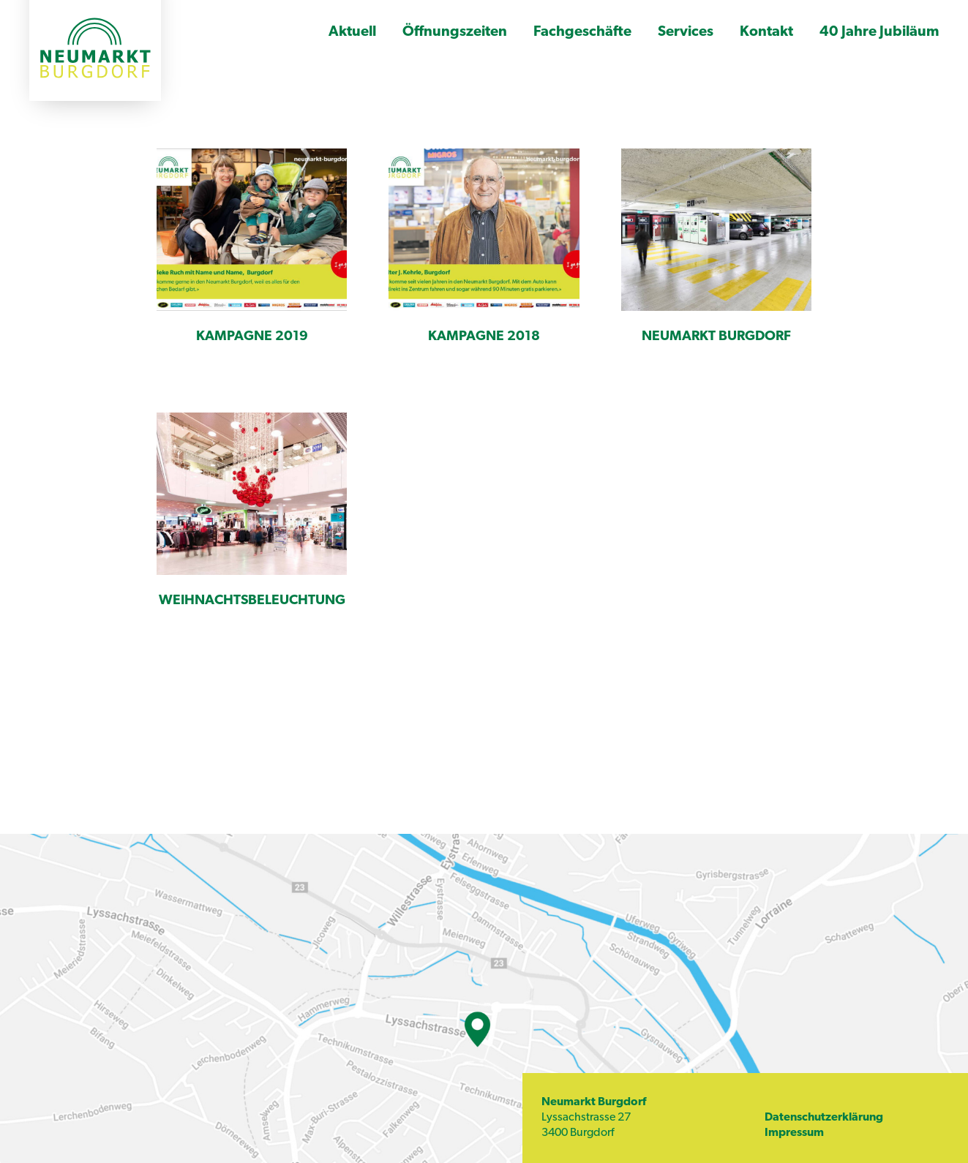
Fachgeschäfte (582, 32)
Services (685, 32)
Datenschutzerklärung (824, 1118)
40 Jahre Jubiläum (879, 32)
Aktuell (352, 32)
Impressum (794, 1133)
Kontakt (766, 32)
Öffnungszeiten (454, 32)
